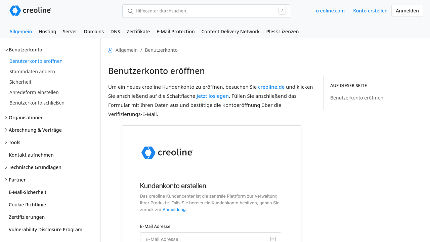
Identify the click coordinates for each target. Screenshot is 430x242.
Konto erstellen (370, 10)
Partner (17, 179)
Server (70, 31)
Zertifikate (138, 31)
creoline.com (330, 10)
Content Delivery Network (230, 31)
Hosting (47, 31)
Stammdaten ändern (32, 71)
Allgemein (20, 31)
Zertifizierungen (27, 217)
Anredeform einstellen (34, 92)
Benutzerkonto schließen (36, 102)
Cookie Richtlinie (27, 204)
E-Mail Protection (176, 31)
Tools (14, 142)
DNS (115, 31)
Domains (94, 31)
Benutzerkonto (25, 49)
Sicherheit (20, 82)
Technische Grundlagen (35, 167)
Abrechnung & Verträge (35, 130)
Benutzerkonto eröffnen (35, 61)
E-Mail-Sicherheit (27, 192)
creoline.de (271, 86)
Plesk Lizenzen (282, 31)
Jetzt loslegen (213, 95)
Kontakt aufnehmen (31, 155)
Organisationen (26, 117)
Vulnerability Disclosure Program (45, 229)
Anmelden (407, 10)
